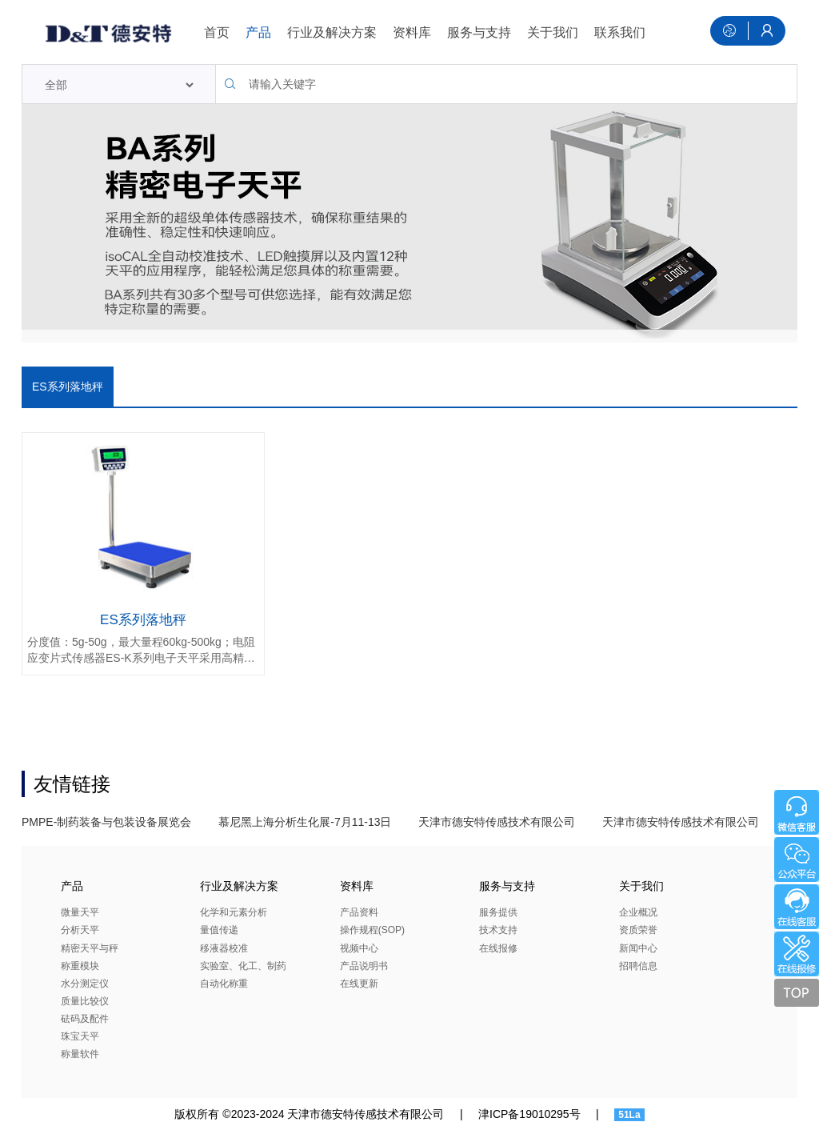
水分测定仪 (85, 983)
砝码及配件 (85, 1018)
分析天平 (80, 930)
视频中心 (359, 948)
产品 (258, 32)
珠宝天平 (80, 1036)
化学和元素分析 (233, 912)
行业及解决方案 (332, 32)
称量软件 (80, 1054)
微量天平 (80, 912)
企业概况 (638, 912)
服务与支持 (479, 32)
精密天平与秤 (89, 948)
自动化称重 (224, 983)
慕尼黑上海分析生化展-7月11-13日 (304, 821)
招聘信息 (638, 966)
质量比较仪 (85, 1001)
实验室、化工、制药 (243, 966)
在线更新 (359, 983)
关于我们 (552, 32)
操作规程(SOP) (372, 930)
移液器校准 (224, 948)
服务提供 (498, 912)
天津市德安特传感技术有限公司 (496, 821)
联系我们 (619, 32)
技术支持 (498, 930)
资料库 (412, 32)
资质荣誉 (638, 930)
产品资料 (359, 912)
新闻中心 (638, 948)
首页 (217, 32)
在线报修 (498, 948)
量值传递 (219, 930)
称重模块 (80, 966)
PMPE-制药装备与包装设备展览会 (106, 821)
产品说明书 (364, 966)
